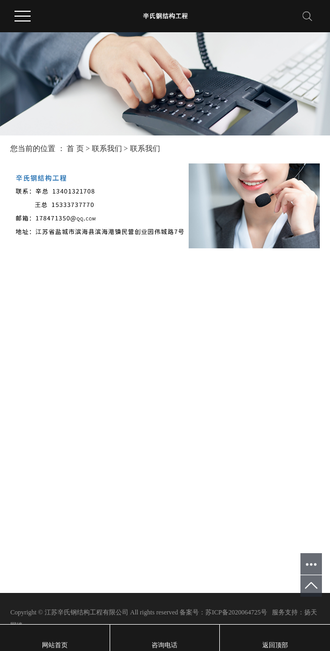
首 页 (75, 149)
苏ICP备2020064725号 (236, 612)
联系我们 (107, 149)
